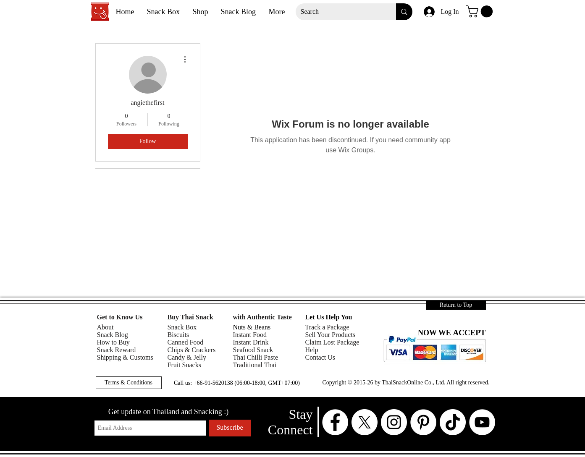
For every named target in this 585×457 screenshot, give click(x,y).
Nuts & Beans (252, 327)
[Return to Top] (456, 305)
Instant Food (250, 334)
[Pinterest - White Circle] (423, 422)
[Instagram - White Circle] (394, 422)
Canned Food (186, 342)
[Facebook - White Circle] (335, 422)
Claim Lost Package (332, 342)
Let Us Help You (328, 317)
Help (311, 349)
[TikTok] (453, 422)
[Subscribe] (230, 428)
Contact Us (320, 357)
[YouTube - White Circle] (482, 422)
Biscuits (178, 334)
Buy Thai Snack (190, 317)
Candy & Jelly (187, 357)
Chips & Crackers (192, 349)
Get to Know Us (120, 317)
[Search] (340, 11)
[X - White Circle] (365, 422)
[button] (481, 11)
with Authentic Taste (262, 317)
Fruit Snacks (184, 364)
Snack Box (182, 327)
